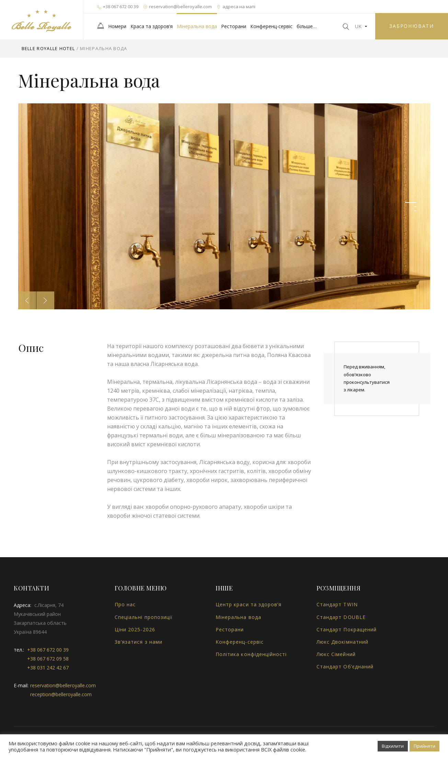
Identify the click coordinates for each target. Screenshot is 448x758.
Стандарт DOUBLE (341, 617)
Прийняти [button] (424, 746)
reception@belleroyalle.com (61, 694)
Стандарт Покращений (347, 629)
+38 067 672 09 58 (48, 658)
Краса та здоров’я (151, 26)
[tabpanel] (224, 206)
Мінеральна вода (197, 26)
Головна (100, 26)
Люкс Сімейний (336, 654)
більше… (307, 26)
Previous (27, 300)
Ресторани (233, 26)
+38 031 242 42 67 (48, 667)
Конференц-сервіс (271, 26)
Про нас (125, 604)
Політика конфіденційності (251, 654)
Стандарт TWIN (337, 604)
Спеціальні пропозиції (144, 617)
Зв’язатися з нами (138, 642)
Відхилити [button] (393, 746)
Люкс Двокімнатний (342, 642)
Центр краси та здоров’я (249, 604)
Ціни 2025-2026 (135, 629)
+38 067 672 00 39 (117, 6)
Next (45, 300)
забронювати (411, 26)
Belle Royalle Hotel (48, 48)
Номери (117, 26)
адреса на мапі (236, 6)
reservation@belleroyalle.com (177, 6)
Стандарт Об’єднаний (345, 666)
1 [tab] (410, 202)
